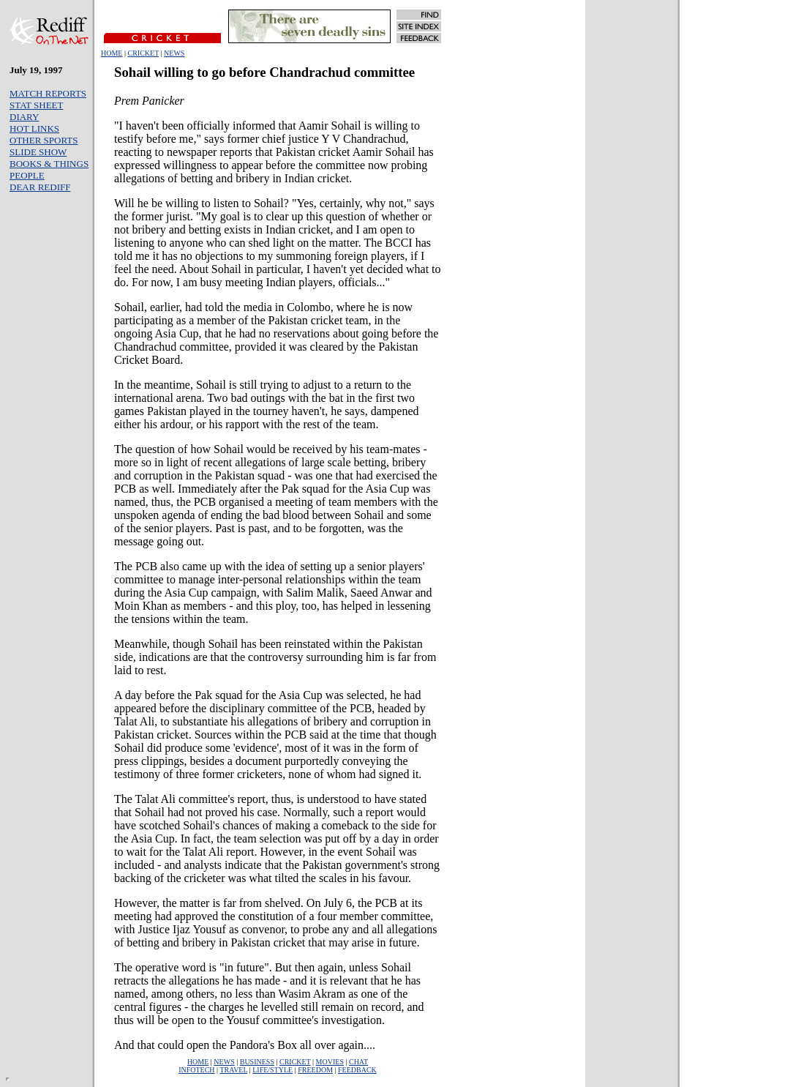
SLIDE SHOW (38, 151)
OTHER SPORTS (44, 140)
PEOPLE (27, 175)
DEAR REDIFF (40, 187)
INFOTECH (196, 1070)
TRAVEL (233, 1070)
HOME (111, 53)
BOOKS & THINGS (49, 163)
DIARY (24, 116)
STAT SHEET (36, 105)
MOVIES (330, 1062)
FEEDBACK (357, 1070)
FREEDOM (315, 1070)
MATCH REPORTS (48, 93)
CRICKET (143, 53)
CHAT (358, 1062)
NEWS (174, 53)
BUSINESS (257, 1062)
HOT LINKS (34, 128)
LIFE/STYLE (272, 1070)
